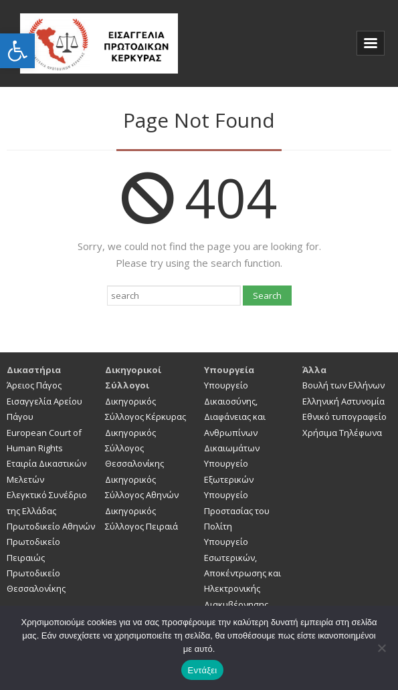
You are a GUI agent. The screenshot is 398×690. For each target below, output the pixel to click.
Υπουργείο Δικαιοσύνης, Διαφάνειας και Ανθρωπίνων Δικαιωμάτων (235, 416)
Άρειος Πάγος (34, 385)
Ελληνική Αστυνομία (343, 401)
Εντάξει (202, 670)
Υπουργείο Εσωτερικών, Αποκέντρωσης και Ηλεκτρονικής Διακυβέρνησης (242, 573)
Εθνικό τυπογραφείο (344, 417)
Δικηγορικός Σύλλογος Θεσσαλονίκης (134, 448)
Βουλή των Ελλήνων (343, 385)
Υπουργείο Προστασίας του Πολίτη (237, 510)
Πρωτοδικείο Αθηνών (51, 526)
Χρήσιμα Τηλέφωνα (342, 433)
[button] (17, 50)
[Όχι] (381, 648)
